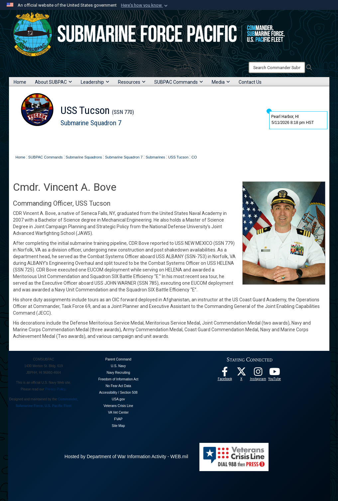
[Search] (277, 67)
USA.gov (118, 399)
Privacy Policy (55, 389)
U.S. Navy (118, 366)
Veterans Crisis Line (118, 406)
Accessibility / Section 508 (118, 392)
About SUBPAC (53, 82)
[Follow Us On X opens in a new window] (241, 373)
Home (20, 82)
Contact (103, 139)
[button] (145, 5)
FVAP (118, 419)
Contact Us (250, 82)
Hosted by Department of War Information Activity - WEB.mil (126, 456)
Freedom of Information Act (118, 379)
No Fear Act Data (118, 386)
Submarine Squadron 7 (90, 123)
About (44, 139)
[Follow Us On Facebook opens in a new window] (224, 373)
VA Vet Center (118, 412)
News (86, 139)
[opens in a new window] (258, 373)
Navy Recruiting (118, 372)
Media (221, 82)
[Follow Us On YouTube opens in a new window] (274, 373)
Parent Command (118, 359)
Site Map (118, 426)
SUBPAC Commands (178, 82)
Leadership (95, 82)
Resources (132, 82)
